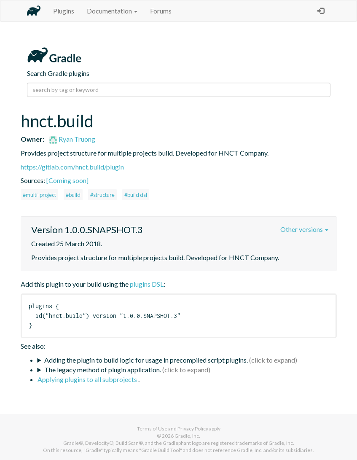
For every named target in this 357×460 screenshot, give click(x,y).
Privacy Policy (192, 428)
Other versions (304, 229)
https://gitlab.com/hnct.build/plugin (72, 167)
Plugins (63, 11)
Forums (161, 11)
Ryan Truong (72, 139)
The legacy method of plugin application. (102, 370)
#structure (102, 194)
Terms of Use (152, 428)
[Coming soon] (67, 180)
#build (73, 194)
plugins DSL (147, 284)
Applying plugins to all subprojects (88, 379)
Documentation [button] (112, 11)
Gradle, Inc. (187, 436)
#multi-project (39, 194)
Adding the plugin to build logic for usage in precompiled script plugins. (146, 360)
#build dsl (135, 194)
